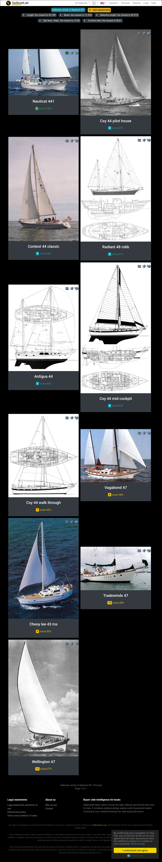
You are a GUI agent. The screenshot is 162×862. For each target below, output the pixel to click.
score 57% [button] (115, 128)
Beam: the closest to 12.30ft (78, 15)
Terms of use (138, 843)
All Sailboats (81, 3)
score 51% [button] (115, 254)
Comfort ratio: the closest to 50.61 (105, 20)
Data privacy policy (16, 812)
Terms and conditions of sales (22, 815)
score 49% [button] (43, 510)
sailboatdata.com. (99, 825)
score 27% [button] (43, 768)
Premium (125, 3)
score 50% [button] (43, 383)
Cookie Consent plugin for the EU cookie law (135, 856)
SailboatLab (17, 3)
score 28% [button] (115, 602)
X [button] (90, 10)
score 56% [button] (43, 253)
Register (137, 3)
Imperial (113, 3)
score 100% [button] (43, 108)
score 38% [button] (115, 494)
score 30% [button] (43, 631)
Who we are (51, 805)
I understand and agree (135, 850)
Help (153, 3)
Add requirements (101, 10)
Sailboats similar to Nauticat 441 (68, 10)
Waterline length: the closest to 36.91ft (119, 15)
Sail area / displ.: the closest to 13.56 (61, 20)
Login (146, 3)
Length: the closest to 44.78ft (41, 15)
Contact (49, 808)
